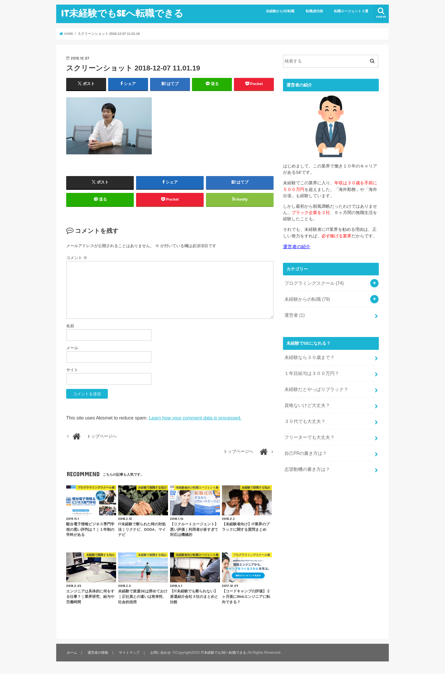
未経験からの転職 (305, 297)
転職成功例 (314, 11)
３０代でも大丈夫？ (303, 414)
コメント (76, 261)
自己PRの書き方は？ (304, 445)
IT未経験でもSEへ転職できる (122, 13)
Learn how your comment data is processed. (195, 420)
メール (72, 351)
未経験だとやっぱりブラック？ (314, 384)
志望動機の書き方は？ (305, 460)
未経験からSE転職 (280, 11)
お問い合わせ (162, 655)
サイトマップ (130, 655)
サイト (72, 373)
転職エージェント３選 (351, 11)
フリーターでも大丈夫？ (307, 429)
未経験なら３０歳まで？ (307, 354)
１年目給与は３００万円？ (309, 369)
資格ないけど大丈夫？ (305, 399)
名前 (70, 329)
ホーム (71, 655)
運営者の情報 (98, 655)
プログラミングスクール (312, 282)
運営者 (293, 312)
